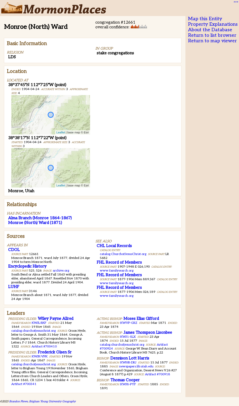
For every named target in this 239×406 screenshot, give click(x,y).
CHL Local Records (114, 245)
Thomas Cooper (125, 380)
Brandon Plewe (18, 401)
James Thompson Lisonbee (147, 332)
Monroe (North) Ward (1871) (35, 222)
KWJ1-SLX (128, 337)
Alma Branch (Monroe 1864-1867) (40, 218)
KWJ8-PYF (128, 384)
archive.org (61, 271)
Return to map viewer (212, 41)
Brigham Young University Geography (52, 401)
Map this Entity (205, 19)
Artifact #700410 (44, 346)
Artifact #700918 (157, 374)
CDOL (14, 249)
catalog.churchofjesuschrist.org (33, 331)
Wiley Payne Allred (55, 318)
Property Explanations (213, 24)
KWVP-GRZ (128, 323)
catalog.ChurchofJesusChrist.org (123, 254)
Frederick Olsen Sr (55, 352)
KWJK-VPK (40, 356)
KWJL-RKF (39, 323)
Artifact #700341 (24, 384)
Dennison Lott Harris (129, 358)
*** (235, 3)
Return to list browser (212, 35)
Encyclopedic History (27, 266)
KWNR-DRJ (128, 363)
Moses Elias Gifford (141, 318)
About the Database (210, 30)
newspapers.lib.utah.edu (136, 366)
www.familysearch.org (116, 271)
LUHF (13, 286)
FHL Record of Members (119, 262)
